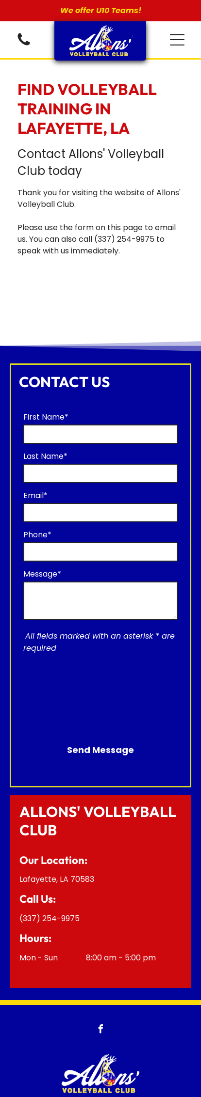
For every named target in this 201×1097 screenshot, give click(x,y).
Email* (35, 495)
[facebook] (100, 1030)
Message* (42, 574)
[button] (177, 39)
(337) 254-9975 (124, 239)
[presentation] (63, 694)
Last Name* (45, 456)
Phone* (37, 534)
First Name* (45, 417)
